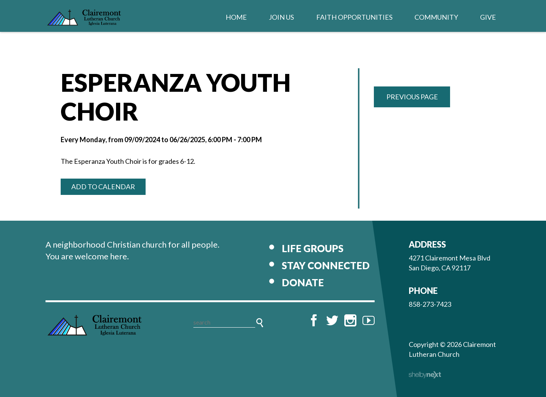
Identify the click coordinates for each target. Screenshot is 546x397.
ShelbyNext (425, 375)
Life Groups (313, 248)
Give (488, 17)
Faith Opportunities (354, 17)
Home (236, 17)
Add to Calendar (103, 186)
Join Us (281, 17)
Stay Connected (326, 265)
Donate (303, 282)
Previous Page (412, 97)
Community (436, 17)
